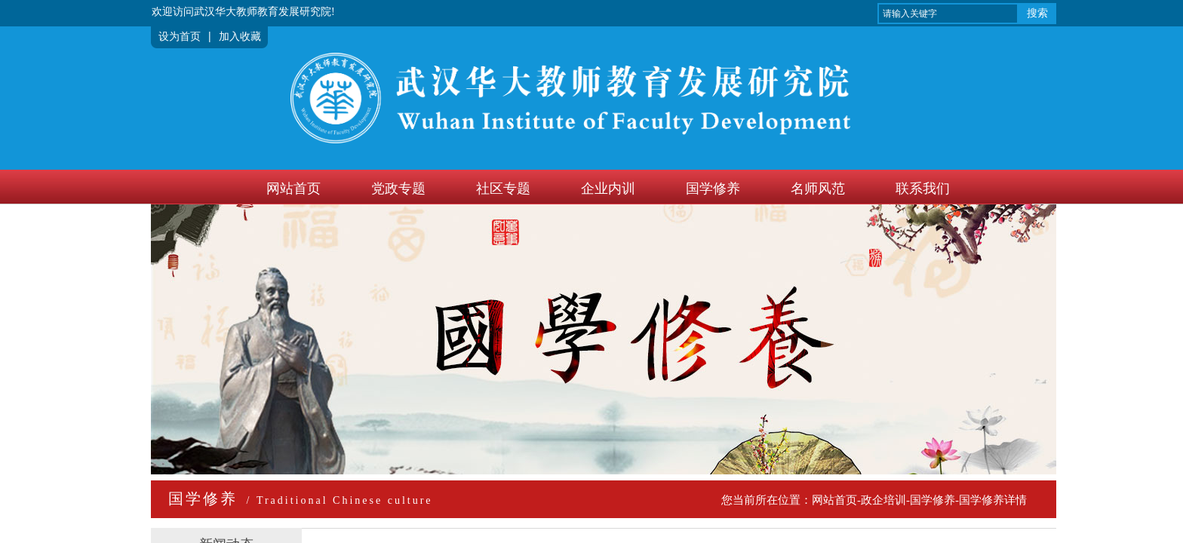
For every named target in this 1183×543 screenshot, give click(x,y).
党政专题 (398, 188)
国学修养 (713, 188)
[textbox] (948, 13)
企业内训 (608, 188)
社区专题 (503, 188)
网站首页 (293, 188)
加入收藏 (240, 36)
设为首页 (179, 36)
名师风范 (818, 188)
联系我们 (923, 188)
